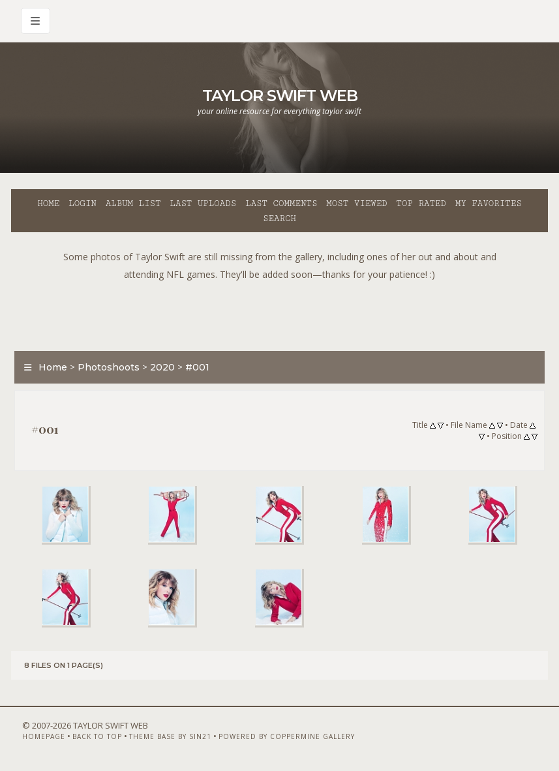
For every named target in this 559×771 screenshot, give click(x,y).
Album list (133, 203)
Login (82, 203)
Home (48, 203)
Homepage (43, 736)
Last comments (281, 203)
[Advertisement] (279, 312)
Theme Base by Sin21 (170, 736)
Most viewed (356, 203)
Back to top (97, 736)
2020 (162, 367)
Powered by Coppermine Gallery (287, 736)
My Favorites (488, 203)
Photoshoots (109, 367)
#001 (197, 367)
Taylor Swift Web (279, 95)
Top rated (421, 203)
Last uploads (203, 203)
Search (279, 218)
